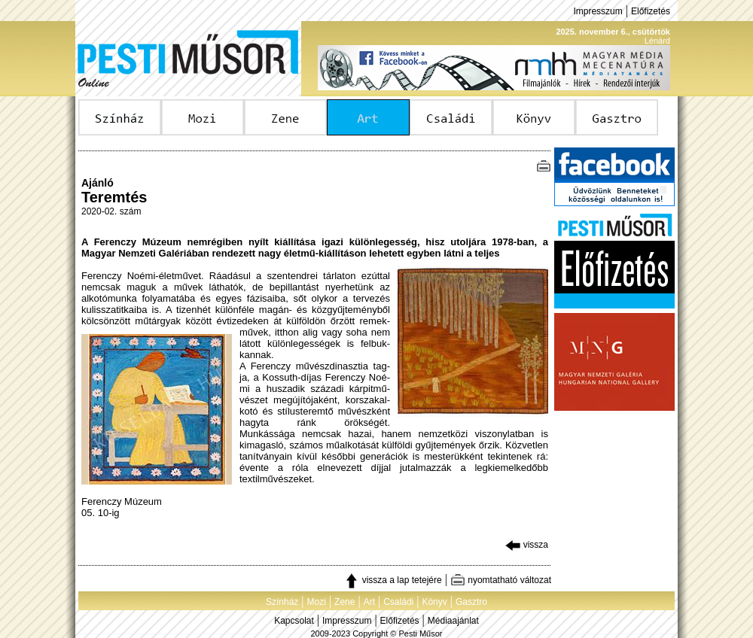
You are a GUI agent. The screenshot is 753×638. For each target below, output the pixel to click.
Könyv (434, 602)
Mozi (316, 602)
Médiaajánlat (453, 620)
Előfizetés (650, 11)
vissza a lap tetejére (392, 580)
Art (369, 602)
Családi (398, 602)
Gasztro (471, 602)
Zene (344, 602)
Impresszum (597, 11)
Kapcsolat (294, 620)
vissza (526, 544)
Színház (282, 602)
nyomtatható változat (500, 580)
